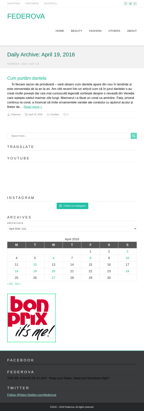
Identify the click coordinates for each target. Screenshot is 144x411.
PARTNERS (32, 3)
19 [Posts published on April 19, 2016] (35, 271)
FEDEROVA (26, 16)
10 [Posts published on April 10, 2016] (127, 258)
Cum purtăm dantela (26, 78)
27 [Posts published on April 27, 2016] (53, 278)
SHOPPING (13, 3)
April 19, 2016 (35, 114)
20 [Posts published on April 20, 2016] (53, 271)
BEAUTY (76, 30)
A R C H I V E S (15, 223)
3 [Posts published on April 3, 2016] (127, 251)
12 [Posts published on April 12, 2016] (35, 264)
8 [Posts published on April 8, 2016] (90, 258)
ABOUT (132, 30)
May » (18, 283)
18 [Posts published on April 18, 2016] (16, 271)
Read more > (33, 107)
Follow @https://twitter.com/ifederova (31, 395)
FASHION (95, 30)
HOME (60, 30)
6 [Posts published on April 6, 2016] (53, 258)
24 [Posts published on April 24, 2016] (127, 271)
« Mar (10, 283)
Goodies (55, 114)
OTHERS (114, 30)
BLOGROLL (51, 3)
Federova (15, 114)
